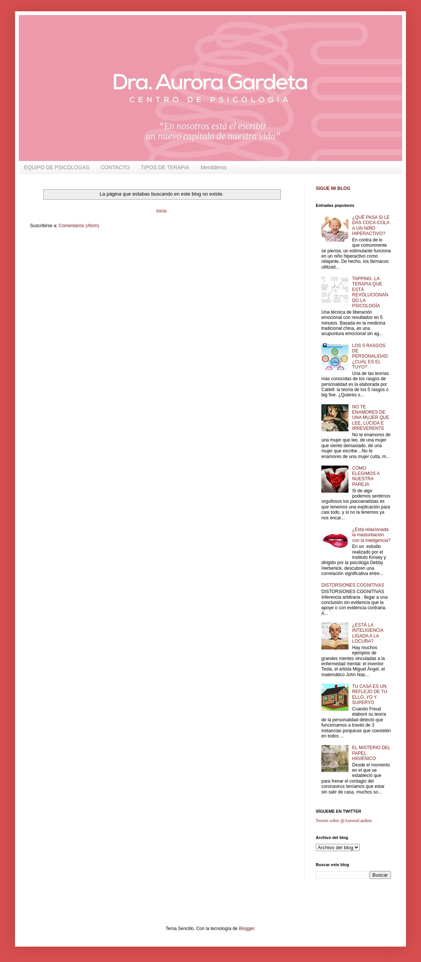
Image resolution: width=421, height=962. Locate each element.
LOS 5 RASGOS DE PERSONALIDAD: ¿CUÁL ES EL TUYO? (370, 356)
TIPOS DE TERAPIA (165, 167)
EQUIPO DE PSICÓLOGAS (56, 167)
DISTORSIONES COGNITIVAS (352, 585)
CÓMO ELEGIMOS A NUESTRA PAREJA (366, 476)
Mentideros (214, 167)
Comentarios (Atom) (79, 225)
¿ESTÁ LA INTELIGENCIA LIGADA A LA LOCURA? (367, 633)
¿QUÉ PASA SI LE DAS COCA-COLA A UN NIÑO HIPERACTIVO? (371, 225)
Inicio (161, 211)
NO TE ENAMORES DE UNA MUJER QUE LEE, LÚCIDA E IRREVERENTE (370, 417)
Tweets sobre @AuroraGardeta (344, 820)
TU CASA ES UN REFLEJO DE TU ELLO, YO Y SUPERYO (369, 694)
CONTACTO (115, 167)
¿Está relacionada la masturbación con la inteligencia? (371, 535)
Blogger (246, 928)
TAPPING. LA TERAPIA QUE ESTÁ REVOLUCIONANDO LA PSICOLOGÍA (370, 292)
